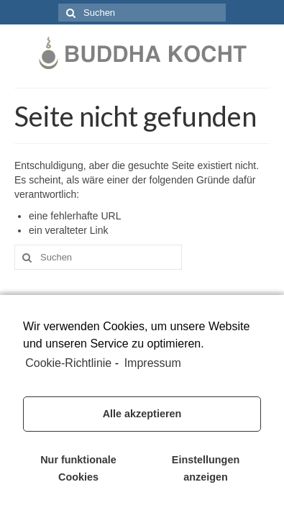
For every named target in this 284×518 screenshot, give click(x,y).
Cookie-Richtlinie (68, 363)
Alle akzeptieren (142, 413)
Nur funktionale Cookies (78, 468)
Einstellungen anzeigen (205, 468)
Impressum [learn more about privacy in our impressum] (152, 363)
